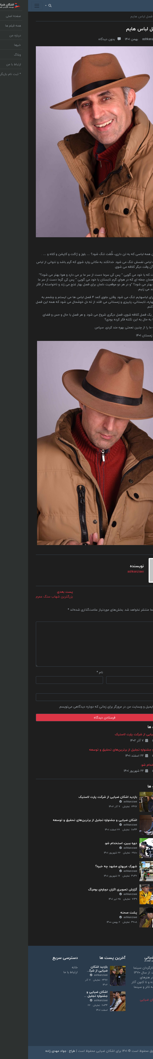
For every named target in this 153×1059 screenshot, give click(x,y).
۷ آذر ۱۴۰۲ (111, 740)
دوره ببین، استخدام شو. (129, 765)
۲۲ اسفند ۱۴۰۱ (108, 755)
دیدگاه (139, 617)
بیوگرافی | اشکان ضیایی (128, 999)
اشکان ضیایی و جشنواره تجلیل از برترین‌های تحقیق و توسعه (103, 749)
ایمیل (140, 672)
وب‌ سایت (138, 689)
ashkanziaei (129, 39)
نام (72, 672)
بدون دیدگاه (81, 39)
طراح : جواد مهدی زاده (32, 1051)
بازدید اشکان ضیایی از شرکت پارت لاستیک (116, 734)
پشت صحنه (100, 912)
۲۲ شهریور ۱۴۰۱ (108, 770)
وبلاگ (141, 16)
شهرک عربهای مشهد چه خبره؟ (88, 866)
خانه (47, 967)
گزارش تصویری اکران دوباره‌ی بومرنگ (84, 889)
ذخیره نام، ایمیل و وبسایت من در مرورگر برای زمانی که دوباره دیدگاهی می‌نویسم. (85, 706)
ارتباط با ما (42, 972)
